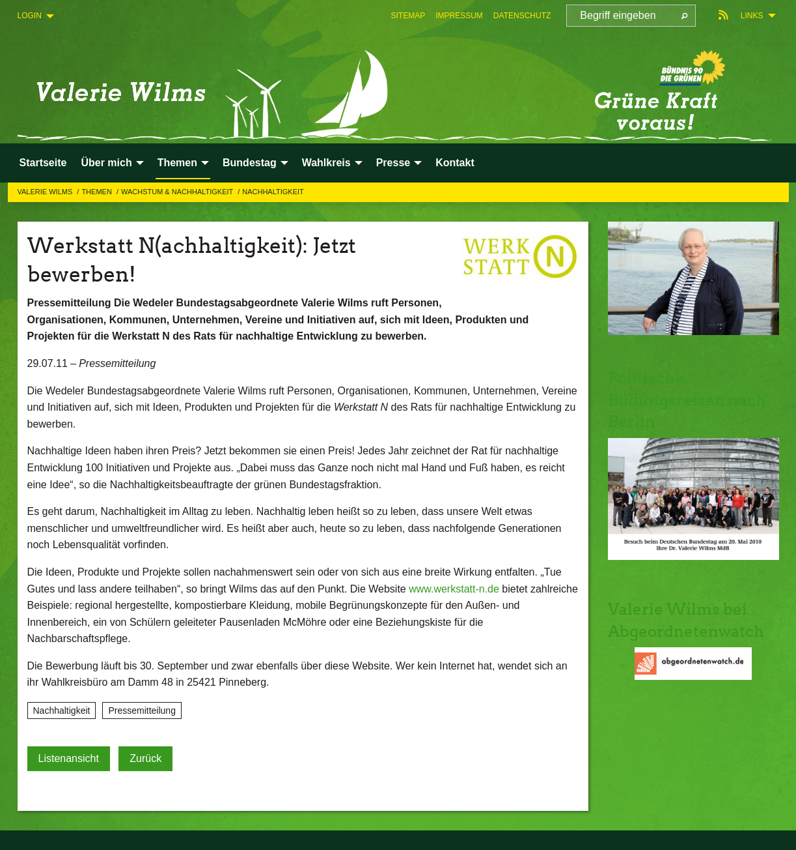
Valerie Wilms (46, 192)
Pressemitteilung (142, 710)
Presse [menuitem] (393, 162)
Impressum (459, 15)
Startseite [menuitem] (43, 162)
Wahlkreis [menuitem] (326, 162)
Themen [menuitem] (177, 162)
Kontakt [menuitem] (454, 162)
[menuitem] (408, 15)
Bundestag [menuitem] (250, 162)
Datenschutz (522, 15)
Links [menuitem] (752, 15)
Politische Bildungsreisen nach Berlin (687, 399)
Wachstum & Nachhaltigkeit (178, 192)
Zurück (145, 758)
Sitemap (408, 15)
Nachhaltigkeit (273, 192)
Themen (97, 192)
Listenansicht (68, 758)
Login (30, 15)
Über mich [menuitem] (106, 162)
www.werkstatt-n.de (454, 588)
